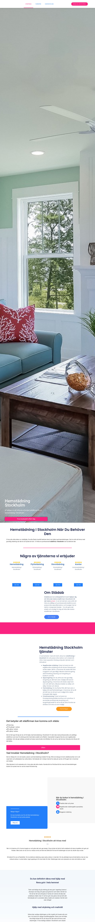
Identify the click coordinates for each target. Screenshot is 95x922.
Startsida (28, 4)
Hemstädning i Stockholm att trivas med (47, 841)
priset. (53, 601)
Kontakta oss (49, 4)
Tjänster (38, 4)
